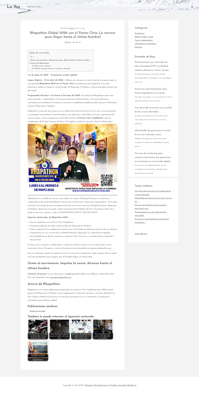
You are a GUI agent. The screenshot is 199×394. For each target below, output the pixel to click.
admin (71, 28)
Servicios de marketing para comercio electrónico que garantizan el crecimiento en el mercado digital (153, 157)
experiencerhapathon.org (60, 277)
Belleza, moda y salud (144, 37)
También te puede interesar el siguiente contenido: (52, 68)
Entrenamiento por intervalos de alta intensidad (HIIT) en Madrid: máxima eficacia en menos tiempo (152, 66)
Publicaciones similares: (42, 66)
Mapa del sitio (33, 7)
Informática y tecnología (145, 44)
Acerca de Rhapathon (40, 63)
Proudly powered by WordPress (123, 385)
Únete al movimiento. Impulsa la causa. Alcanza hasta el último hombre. (61, 60)
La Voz (13, 7)
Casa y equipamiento (144, 40)
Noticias (67, 42)
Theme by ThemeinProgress (96, 385)
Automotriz (140, 33)
